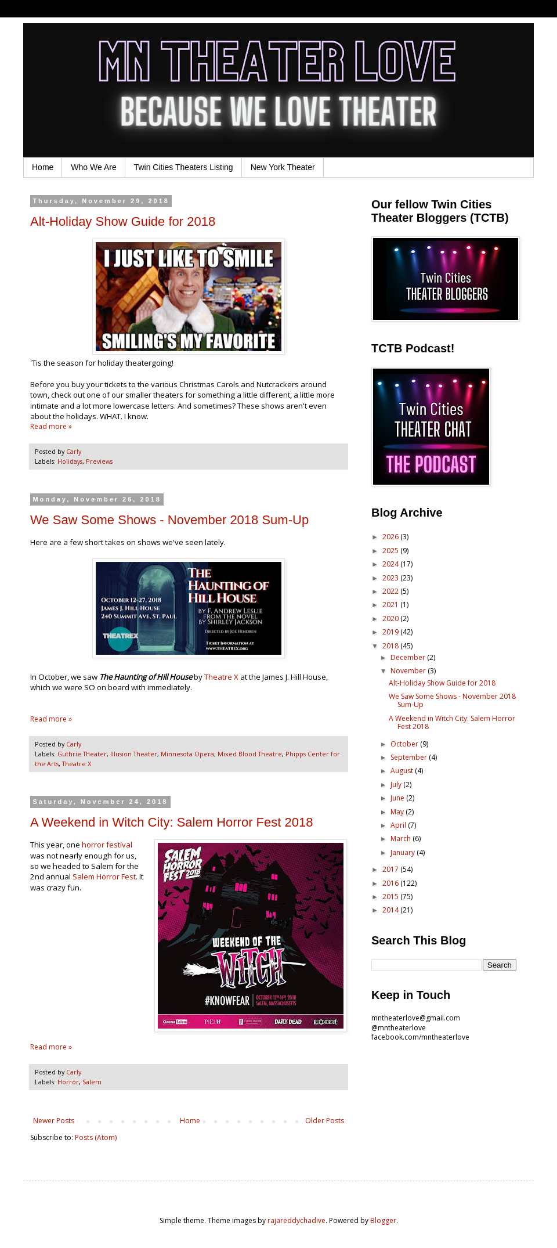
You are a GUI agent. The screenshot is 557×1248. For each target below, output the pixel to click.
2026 (391, 537)
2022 (391, 591)
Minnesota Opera (187, 753)
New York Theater (283, 167)
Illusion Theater (133, 753)
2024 (391, 564)
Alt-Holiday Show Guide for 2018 (122, 221)
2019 (391, 632)
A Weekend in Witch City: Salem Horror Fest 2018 (171, 822)
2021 (391, 604)
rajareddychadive (296, 1220)
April (399, 825)
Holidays (69, 461)
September (409, 757)
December (408, 657)
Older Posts (324, 1121)
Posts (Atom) (96, 1137)
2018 (391, 646)
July (396, 784)
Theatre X (221, 677)
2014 (391, 910)
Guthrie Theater (82, 753)
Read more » (51, 426)
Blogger (383, 1220)
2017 (391, 869)
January (403, 852)
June (398, 798)
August (402, 771)
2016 (391, 883)
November (409, 671)
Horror (68, 1081)
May (398, 812)
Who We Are (93, 167)
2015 (391, 896)
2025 (391, 551)
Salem (92, 1081)
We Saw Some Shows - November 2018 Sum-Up (169, 520)
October (405, 744)
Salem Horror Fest (104, 876)
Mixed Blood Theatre (250, 753)
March (401, 838)
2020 (391, 618)
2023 (391, 578)
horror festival (107, 844)
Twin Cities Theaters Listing (183, 167)
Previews (99, 461)
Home (42, 167)
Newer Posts (53, 1121)
